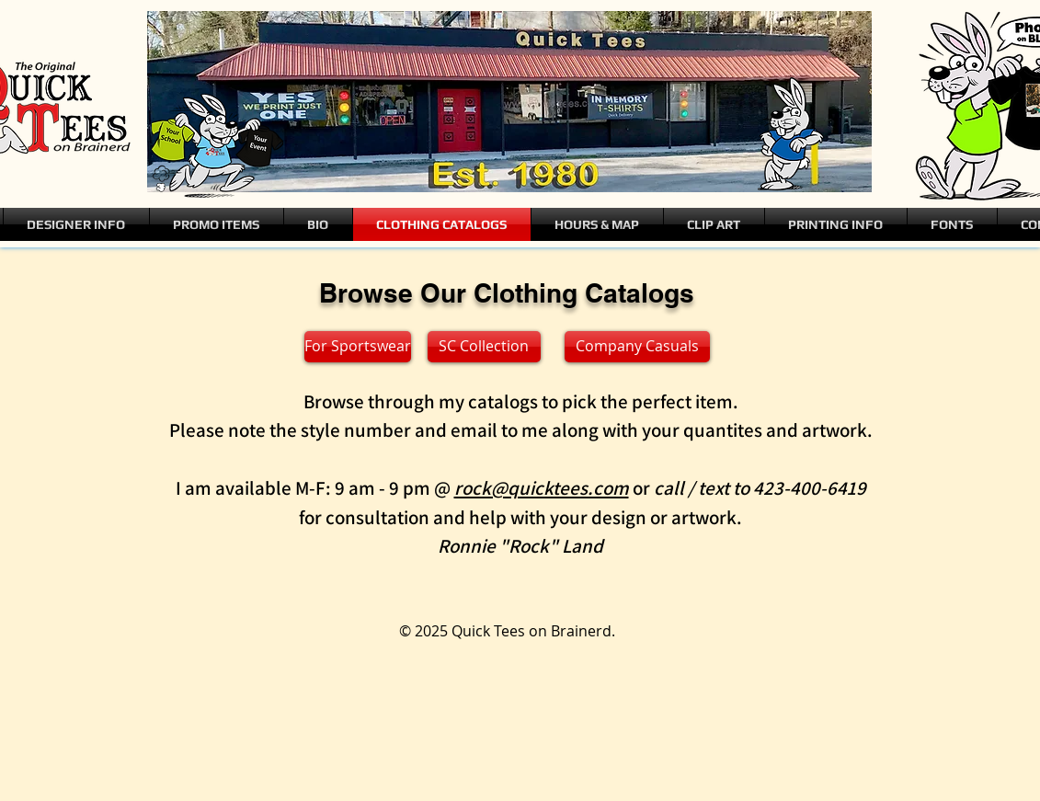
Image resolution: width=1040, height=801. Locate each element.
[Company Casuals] (637, 346)
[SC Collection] (484, 346)
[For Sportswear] (357, 346)
